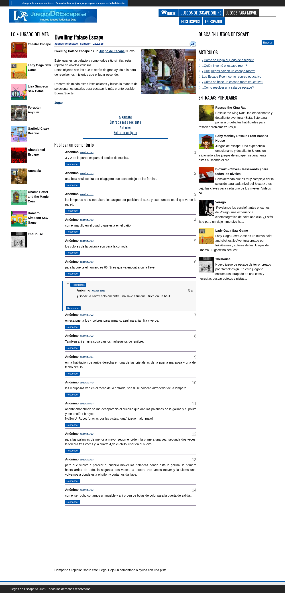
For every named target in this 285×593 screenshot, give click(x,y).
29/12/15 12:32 (87, 194)
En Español (214, 21)
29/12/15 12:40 (87, 315)
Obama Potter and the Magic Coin (38, 196)
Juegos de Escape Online (201, 13)
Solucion (86, 43)
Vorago (220, 202)
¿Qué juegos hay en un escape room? (228, 71)
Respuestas (78, 284)
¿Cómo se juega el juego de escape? (228, 60)
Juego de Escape (111, 51)
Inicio (14, 3)
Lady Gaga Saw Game (231, 230)
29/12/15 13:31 (87, 357)
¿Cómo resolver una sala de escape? (228, 87)
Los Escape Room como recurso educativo (231, 76)
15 (192, 43)
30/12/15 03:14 (87, 404)
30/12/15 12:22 (87, 434)
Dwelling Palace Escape (78, 37)
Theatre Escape (39, 44)
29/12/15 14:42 (87, 383)
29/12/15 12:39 (87, 262)
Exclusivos (190, 21)
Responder (72, 164)
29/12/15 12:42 (87, 336)
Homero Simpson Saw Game (38, 217)
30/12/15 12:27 (87, 460)
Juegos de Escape (66, 43)
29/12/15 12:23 (87, 173)
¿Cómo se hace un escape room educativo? (232, 82)
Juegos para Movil (241, 13)
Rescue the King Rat (230, 107)
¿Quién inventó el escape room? (224, 65)
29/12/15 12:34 (87, 241)
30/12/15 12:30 (87, 490)
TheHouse (35, 234)
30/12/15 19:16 (98, 291)
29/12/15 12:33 (87, 220)
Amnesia (34, 171)
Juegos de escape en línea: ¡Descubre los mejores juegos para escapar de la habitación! (73, 3)
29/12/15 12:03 (87, 152)
